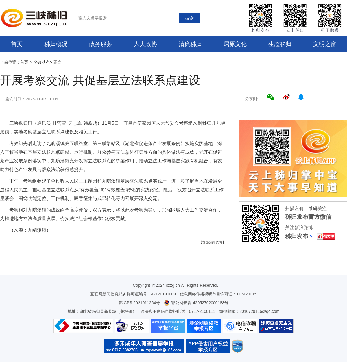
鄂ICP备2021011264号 (139, 302)
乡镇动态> (43, 62)
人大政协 (145, 44)
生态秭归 (279, 44)
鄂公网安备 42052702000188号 (196, 302)
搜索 (189, 18)
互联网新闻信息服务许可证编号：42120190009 (133, 294)
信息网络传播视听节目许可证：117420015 (218, 294)
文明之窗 (324, 44)
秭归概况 (55, 44)
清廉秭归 (190, 44)
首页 (17, 44)
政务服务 (100, 44)
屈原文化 (235, 44)
